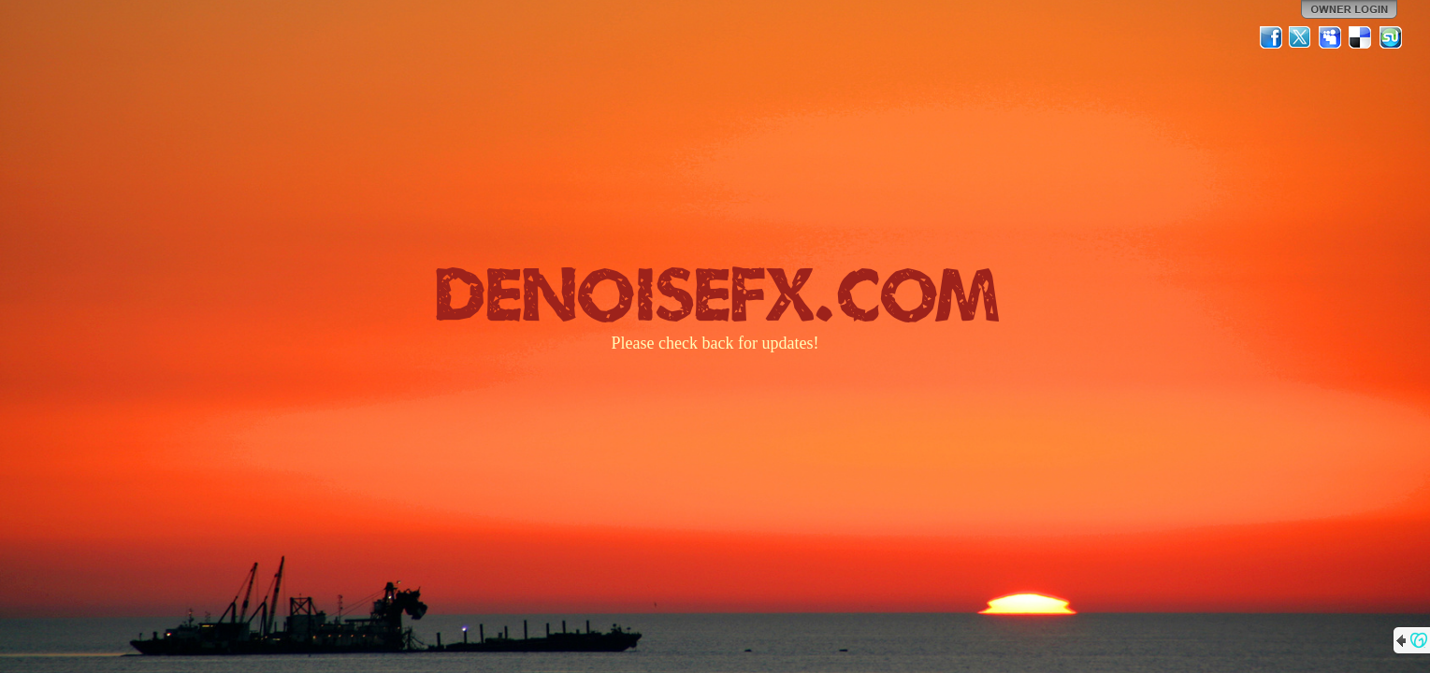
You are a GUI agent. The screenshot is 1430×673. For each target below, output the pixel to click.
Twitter (1301, 37)
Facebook (1271, 37)
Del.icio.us (1361, 37)
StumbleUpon (1391, 37)
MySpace (1331, 37)
